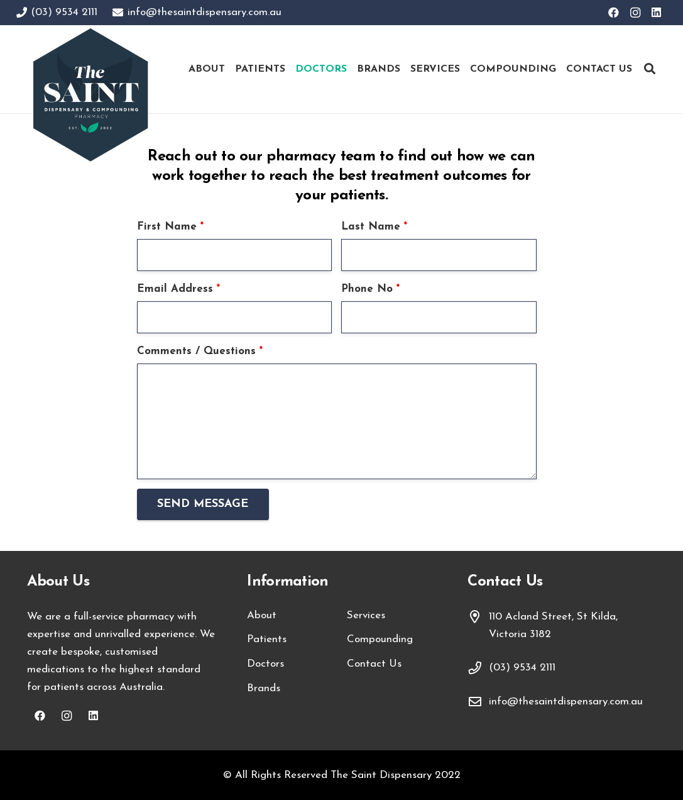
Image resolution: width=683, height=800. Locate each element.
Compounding (380, 639)
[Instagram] (635, 12)
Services (366, 615)
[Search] (649, 69)
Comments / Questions (200, 351)
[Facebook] (614, 12)
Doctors (265, 663)
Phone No (370, 289)
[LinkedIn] (656, 12)
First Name (170, 226)
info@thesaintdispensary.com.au (566, 701)
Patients (267, 639)
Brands (263, 688)
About (261, 615)
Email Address (178, 289)
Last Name (374, 226)
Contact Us (374, 663)
